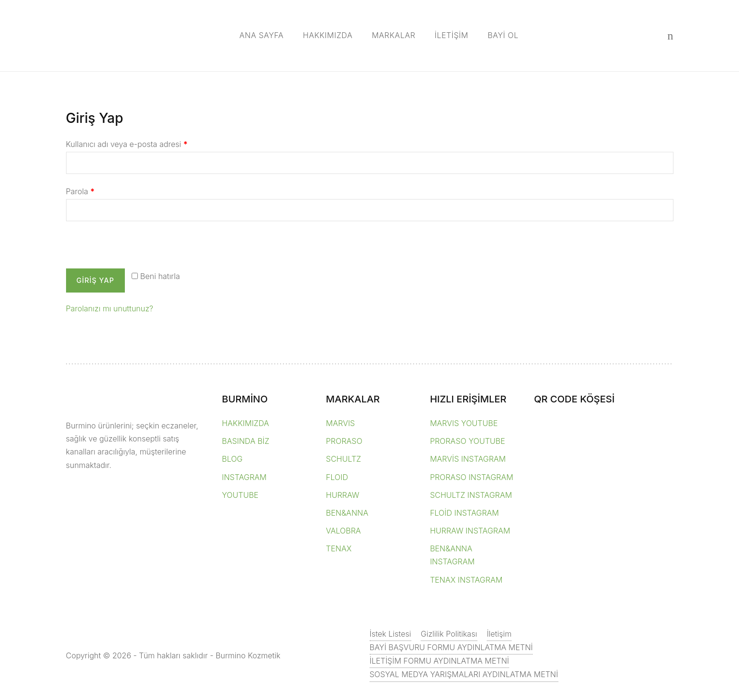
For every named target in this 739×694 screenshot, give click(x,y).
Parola (80, 191)
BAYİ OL (502, 35)
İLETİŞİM (452, 35)
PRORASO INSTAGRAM (471, 477)
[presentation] (132, 248)
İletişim (499, 634)
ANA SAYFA (262, 35)
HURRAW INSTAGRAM (470, 530)
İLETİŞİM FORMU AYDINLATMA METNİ (440, 661)
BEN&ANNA (347, 513)
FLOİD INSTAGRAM (464, 513)
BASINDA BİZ (245, 441)
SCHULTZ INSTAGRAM (471, 495)
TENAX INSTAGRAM (466, 580)
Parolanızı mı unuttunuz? (109, 308)
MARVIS (340, 423)
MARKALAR (393, 35)
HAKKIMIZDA (327, 35)
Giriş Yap (95, 280)
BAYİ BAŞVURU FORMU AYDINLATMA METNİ (451, 647)
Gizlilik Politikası (449, 634)
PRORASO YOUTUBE (467, 441)
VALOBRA (343, 530)
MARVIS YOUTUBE (464, 423)
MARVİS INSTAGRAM (468, 459)
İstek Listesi (390, 634)
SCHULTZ (343, 459)
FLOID (337, 477)
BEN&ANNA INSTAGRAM (452, 555)
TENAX (338, 548)
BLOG (232, 459)
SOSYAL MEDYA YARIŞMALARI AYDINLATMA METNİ (464, 674)
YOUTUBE (240, 495)
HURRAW (342, 495)
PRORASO (344, 441)
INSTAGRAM (244, 477)
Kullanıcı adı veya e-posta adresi (127, 144)
